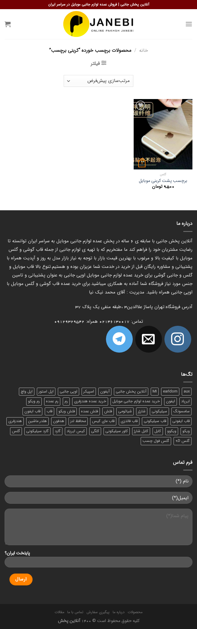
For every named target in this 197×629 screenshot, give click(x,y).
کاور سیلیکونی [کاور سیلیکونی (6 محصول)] (116, 431)
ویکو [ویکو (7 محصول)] (186, 431)
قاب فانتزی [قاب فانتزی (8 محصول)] (129, 421)
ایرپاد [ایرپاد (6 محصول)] (185, 401)
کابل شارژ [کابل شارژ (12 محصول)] (141, 431)
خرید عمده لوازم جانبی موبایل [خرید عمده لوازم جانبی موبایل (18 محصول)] (136, 401)
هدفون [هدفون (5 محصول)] (58, 421)
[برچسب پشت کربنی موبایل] (163, 134)
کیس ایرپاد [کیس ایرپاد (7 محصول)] (76, 431)
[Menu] (188, 23)
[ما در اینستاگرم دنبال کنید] (177, 339)
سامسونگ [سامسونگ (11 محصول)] (181, 411)
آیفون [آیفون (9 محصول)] (105, 392)
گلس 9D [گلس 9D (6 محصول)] (182, 441)
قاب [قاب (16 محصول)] (49, 411)
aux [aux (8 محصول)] (187, 392)
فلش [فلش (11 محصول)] (108, 411)
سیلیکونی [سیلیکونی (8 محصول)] (159, 411)
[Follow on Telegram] (119, 339)
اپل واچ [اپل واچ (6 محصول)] (27, 392)
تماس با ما (75, 612)
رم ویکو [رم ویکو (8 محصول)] (34, 401)
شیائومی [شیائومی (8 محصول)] (125, 411)
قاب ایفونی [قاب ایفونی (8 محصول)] (181, 421)
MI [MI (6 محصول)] (155, 392)
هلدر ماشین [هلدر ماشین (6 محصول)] (37, 421)
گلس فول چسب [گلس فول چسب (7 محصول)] (155, 441)
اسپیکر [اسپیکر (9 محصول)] (88, 392)
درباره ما (119, 612)
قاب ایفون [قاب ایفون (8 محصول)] (32, 411)
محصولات (135, 612)
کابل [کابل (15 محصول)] (157, 431)
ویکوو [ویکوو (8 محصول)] (171, 431)
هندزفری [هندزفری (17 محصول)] (15, 421)
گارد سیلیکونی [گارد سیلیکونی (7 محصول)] (37, 431)
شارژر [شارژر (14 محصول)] (142, 411)
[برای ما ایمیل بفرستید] (148, 339)
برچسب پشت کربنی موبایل (163, 181)
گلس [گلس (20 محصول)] (16, 431)
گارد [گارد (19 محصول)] (58, 431)
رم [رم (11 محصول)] (66, 401)
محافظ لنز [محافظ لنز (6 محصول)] (78, 421)
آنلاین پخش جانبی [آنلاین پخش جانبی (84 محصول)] (131, 392)
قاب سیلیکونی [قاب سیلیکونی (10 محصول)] (155, 421)
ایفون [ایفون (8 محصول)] (170, 401)
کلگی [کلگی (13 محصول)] (95, 431)
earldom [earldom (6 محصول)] (170, 392)
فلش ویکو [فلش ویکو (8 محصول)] (66, 411)
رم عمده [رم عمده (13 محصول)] (52, 401)
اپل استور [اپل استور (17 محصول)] (46, 392)
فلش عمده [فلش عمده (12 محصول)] (89, 411)
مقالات (59, 612)
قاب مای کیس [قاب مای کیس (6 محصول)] (103, 421)
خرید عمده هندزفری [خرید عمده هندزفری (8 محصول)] (90, 401)
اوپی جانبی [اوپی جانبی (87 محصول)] (68, 392)
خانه (143, 50)
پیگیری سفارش (98, 612)
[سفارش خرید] (98, 81)
